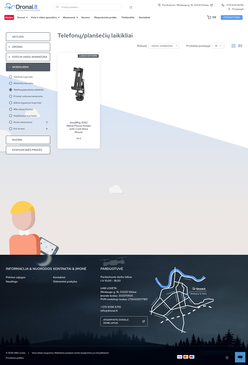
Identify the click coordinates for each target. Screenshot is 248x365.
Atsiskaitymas (231, 17)
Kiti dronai (19, 128)
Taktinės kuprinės (23, 76)
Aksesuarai (69, 17)
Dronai (21, 17)
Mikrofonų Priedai (23, 109)
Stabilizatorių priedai (25, 115)
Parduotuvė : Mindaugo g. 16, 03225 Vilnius (185, 5)
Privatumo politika (15, 358)
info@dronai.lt (109, 310)
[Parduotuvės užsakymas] (163, 46)
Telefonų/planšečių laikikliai (29, 89)
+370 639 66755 (232, 5)
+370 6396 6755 (110, 307)
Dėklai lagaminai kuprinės (27, 102)
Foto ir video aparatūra (44, 17)
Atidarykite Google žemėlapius (124, 321)
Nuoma (85, 17)
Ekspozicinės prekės (105, 17)
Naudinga (12, 281)
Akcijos (9, 17)
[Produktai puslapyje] (218, 46)
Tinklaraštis (127, 17)
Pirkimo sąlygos (15, 277)
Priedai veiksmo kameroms (28, 96)
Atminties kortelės (23, 83)
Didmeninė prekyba (65, 281)
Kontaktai (144, 17)
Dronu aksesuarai (23, 122)
